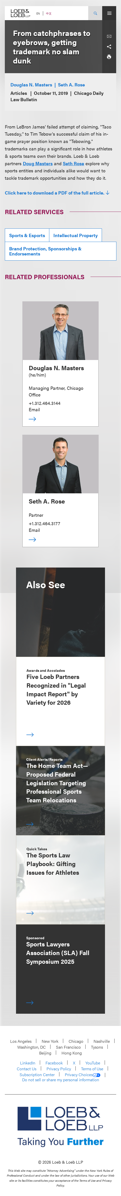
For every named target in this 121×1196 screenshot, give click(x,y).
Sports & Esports (27, 235)
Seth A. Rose (71, 84)
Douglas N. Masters (31, 84)
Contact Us (26, 1069)
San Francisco (68, 1047)
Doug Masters (38, 163)
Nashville (102, 1041)
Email (34, 409)
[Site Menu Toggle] (109, 13)
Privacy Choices (82, 1074)
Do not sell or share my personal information (60, 1079)
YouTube (92, 1063)
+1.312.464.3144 (44, 403)
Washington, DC (31, 1047)
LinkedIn (27, 1063)
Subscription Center (37, 1074)
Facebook (54, 1063)
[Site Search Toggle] (95, 13)
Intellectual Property (75, 235)
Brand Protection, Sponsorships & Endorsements (45, 251)
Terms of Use (92, 1069)
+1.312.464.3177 (44, 523)
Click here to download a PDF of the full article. (54, 192)
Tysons (97, 1047)
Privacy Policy (59, 1069)
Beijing (45, 1053)
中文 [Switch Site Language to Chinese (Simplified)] (49, 13)
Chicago (76, 1041)
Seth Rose (73, 163)
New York (50, 1041)
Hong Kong (72, 1053)
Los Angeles (21, 1041)
